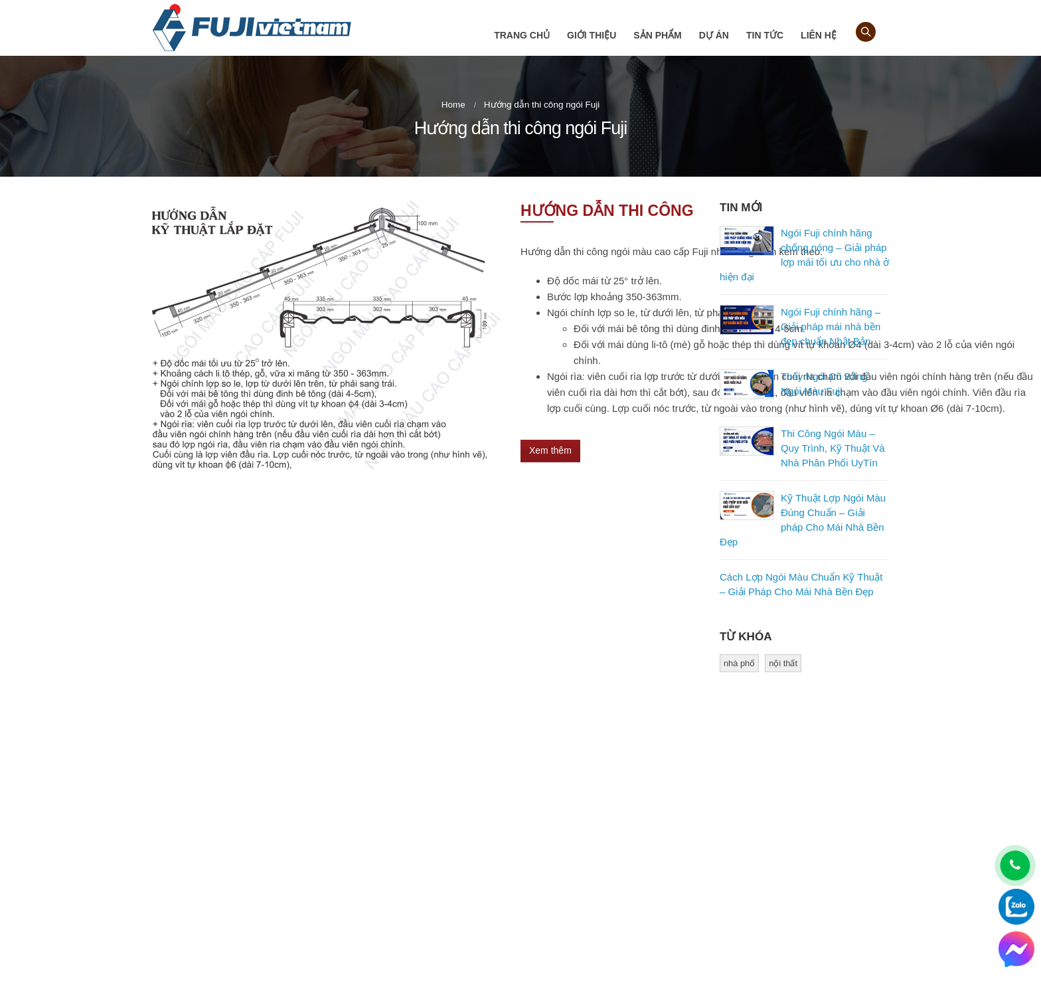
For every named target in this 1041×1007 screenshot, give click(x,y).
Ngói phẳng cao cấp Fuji (585, 873)
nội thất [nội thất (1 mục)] (783, 663)
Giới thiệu (591, 35)
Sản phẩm (657, 35)
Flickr (820, 856)
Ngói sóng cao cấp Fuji (582, 851)
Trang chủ (522, 35)
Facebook (736, 856)
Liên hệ (819, 35)
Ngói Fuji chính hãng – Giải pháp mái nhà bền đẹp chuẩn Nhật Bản (830, 326)
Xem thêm (550, 450)
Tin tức (764, 35)
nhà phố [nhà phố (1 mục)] (739, 663)
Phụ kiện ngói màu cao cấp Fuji (599, 896)
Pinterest (764, 856)
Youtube (792, 856)
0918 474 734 (225, 933)
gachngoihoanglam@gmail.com (249, 956)
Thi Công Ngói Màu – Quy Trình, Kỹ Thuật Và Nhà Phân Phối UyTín (833, 448)
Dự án (714, 35)
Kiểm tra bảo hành (573, 918)
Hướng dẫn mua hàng (394, 879)
